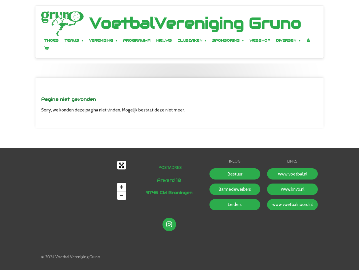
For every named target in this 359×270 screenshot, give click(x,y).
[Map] (85, 180)
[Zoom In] (121, 187)
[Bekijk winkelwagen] (46, 48)
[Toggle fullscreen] (121, 165)
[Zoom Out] (121, 195)
